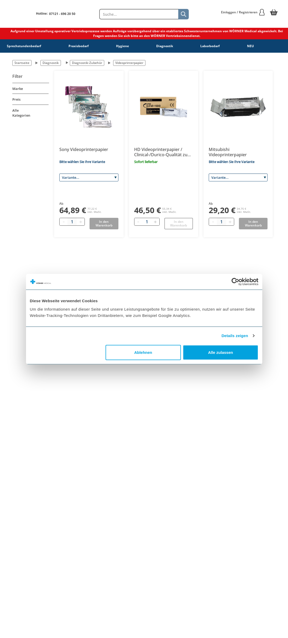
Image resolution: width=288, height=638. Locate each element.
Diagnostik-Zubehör (87, 63)
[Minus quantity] (63, 221)
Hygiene (122, 46)
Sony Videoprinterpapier (83, 149)
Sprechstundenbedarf (24, 46)
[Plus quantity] (81, 221)
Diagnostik (164, 46)
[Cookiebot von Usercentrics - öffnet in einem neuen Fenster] (235, 282)
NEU (250, 46)
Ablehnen (143, 352)
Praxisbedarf (79, 46)
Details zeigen (235, 335)
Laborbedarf (210, 46)
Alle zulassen (220, 352)
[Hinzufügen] (155, 221)
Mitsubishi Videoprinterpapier (228, 152)
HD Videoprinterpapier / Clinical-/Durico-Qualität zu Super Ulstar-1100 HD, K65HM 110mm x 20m (160, 152)
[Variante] (88, 177)
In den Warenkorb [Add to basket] (104, 223)
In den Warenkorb (178, 223)
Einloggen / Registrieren (243, 12)
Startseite (21, 63)
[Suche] (183, 14)
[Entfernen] (138, 221)
